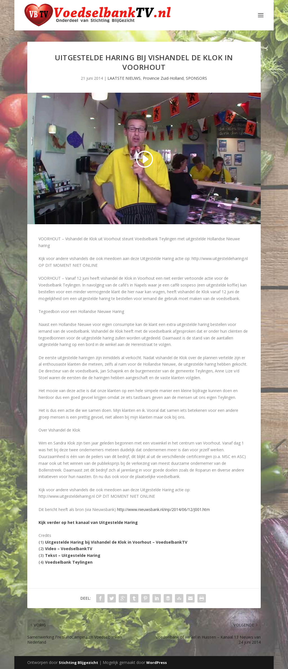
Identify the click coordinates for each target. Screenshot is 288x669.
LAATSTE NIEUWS (124, 78)
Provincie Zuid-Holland (163, 78)
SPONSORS (196, 78)
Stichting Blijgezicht (78, 662)
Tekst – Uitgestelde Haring (72, 555)
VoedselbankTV (171, 542)
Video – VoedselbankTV (68, 548)
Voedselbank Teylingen (69, 562)
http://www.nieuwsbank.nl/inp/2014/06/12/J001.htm (163, 509)
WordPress (156, 662)
